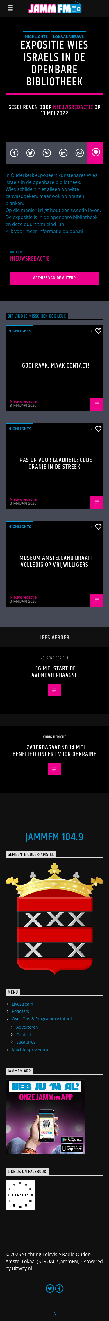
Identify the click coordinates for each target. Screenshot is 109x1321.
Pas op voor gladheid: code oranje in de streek (55, 463)
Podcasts (20, 1011)
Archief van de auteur (54, 278)
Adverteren (27, 1027)
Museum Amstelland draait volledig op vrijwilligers (55, 561)
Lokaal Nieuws (68, 36)
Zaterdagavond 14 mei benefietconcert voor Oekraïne (54, 751)
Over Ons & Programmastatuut (42, 1018)
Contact (23, 1034)
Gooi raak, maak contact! (56, 366)
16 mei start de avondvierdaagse (54, 672)
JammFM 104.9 (54, 837)
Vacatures (25, 1042)
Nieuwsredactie (73, 107)
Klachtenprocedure (30, 1050)
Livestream (22, 1004)
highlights (36, 36)
